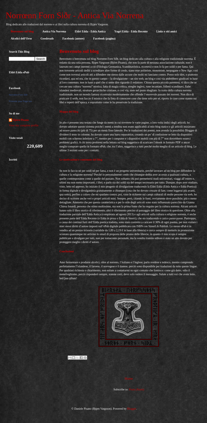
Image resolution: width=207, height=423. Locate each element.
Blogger (131, 408)
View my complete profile (24, 125)
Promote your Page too (20, 101)
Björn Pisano (21, 119)
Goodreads (47, 38)
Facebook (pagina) (104, 38)
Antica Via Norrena (54, 31)
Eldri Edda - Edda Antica (90, 31)
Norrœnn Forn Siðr (18, 95)
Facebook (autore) (73, 38)
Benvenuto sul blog (22, 31)
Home (129, 378)
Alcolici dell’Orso (21, 38)
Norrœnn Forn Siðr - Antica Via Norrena (75, 15)
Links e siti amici (166, 31)
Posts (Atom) (136, 389)
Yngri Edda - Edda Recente (131, 31)
